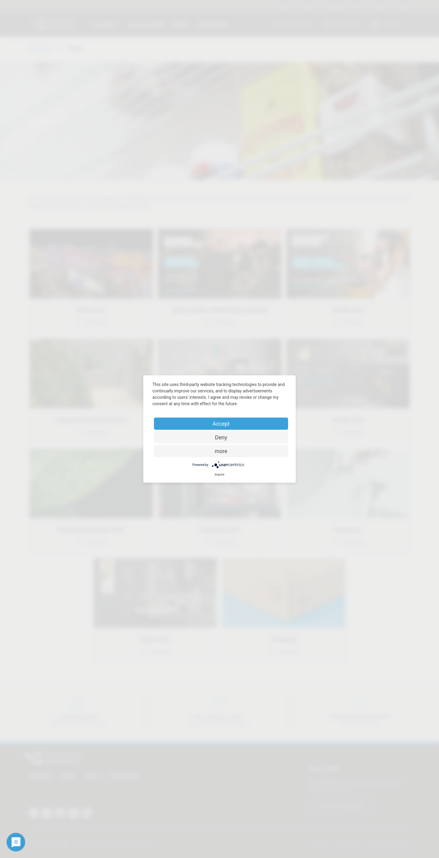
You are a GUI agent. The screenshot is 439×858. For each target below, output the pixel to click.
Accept (221, 423)
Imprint (219, 474)
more (221, 451)
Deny (221, 437)
